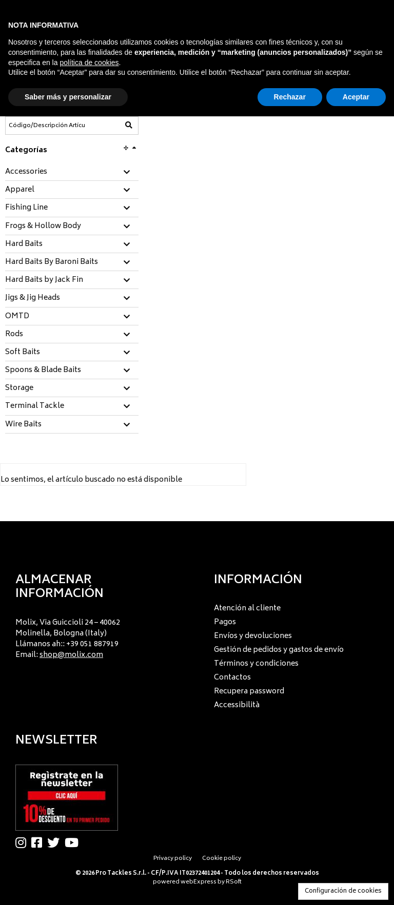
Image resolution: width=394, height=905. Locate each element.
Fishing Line (26, 208)
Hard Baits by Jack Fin (44, 280)
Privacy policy (172, 858)
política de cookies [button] (89, 62)
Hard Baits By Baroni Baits (51, 262)
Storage (19, 388)
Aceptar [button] (356, 97)
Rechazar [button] (290, 97)
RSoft (234, 882)
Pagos (225, 622)
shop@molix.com (71, 655)
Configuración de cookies (343, 891)
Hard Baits (24, 244)
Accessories (26, 172)
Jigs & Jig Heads (32, 298)
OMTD (17, 316)
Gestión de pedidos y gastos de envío (279, 650)
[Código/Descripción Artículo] (46, 125)
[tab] (72, 172)
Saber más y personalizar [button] (68, 97)
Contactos (232, 677)
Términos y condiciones (256, 663)
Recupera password (249, 691)
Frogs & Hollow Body (43, 226)
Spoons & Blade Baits (43, 370)
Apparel (19, 190)
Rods (14, 334)
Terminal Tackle (34, 406)
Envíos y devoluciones (253, 636)
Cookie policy (221, 858)
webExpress (198, 882)
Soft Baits (22, 352)
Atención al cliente (247, 608)
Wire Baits (23, 424)
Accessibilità (237, 705)
